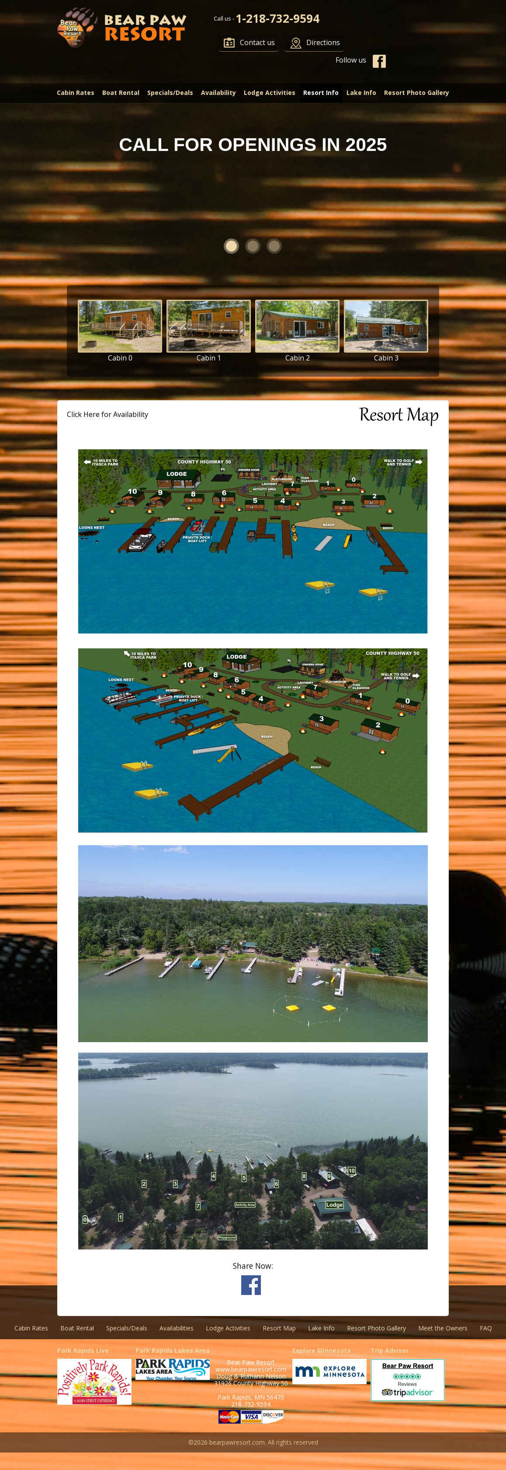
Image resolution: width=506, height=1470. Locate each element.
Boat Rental (120, 92)
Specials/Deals (170, 92)
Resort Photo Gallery (416, 92)
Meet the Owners (443, 1328)
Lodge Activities (269, 92)
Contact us (257, 42)
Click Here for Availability (107, 414)
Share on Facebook (251, 1285)
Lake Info (361, 92)
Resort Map (279, 1328)
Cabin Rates (75, 92)
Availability (218, 92)
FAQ (486, 1328)
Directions (323, 42)
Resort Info (321, 92)
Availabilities (176, 1328)
